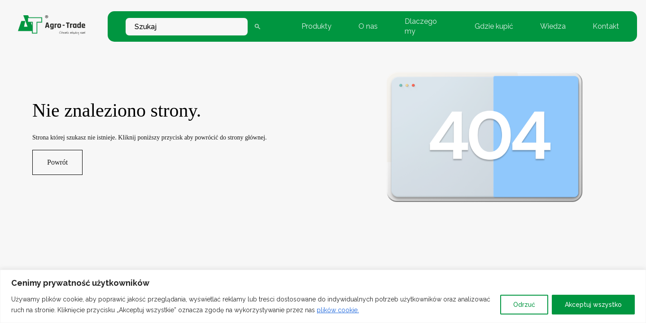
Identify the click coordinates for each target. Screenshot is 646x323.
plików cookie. (338, 310)
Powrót (57, 162)
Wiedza (553, 26)
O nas (368, 26)
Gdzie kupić (494, 26)
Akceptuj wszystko (593, 304)
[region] (323, 296)
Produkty (316, 26)
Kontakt (606, 26)
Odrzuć (524, 304)
